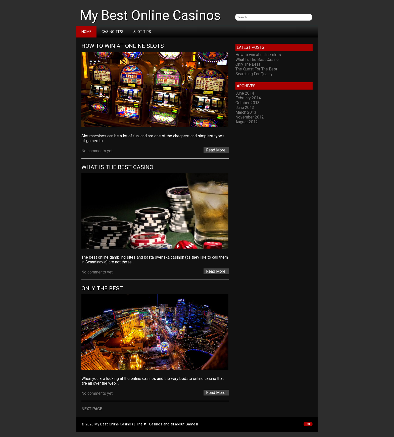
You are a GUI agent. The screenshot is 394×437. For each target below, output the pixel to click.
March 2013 (245, 112)
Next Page (91, 409)
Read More (215, 150)
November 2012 (249, 117)
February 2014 (248, 98)
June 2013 (244, 107)
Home (86, 31)
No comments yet (97, 150)
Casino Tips (112, 31)
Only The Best (102, 288)
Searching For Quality (254, 73)
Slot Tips (142, 31)
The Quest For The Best (256, 69)
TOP (308, 424)
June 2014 (244, 93)
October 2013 (247, 102)
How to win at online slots (122, 46)
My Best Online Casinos (150, 15)
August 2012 (246, 122)
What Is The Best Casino (117, 167)
